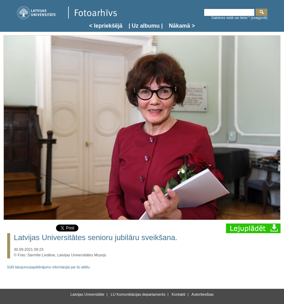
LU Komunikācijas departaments (137, 294)
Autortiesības (202, 294)
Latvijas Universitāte (87, 294)
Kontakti (178, 294)
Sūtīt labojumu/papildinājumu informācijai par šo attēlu (48, 267)
